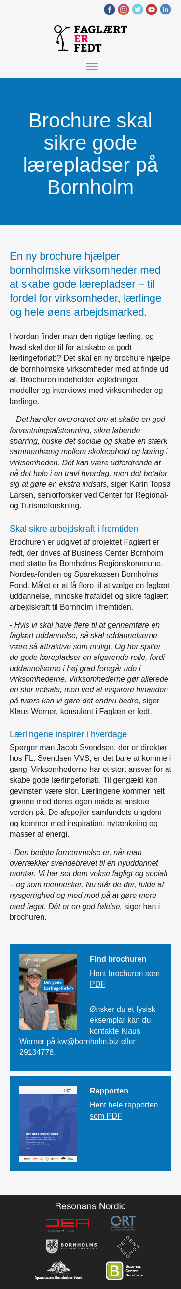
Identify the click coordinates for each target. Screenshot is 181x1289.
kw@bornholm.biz (88, 1041)
